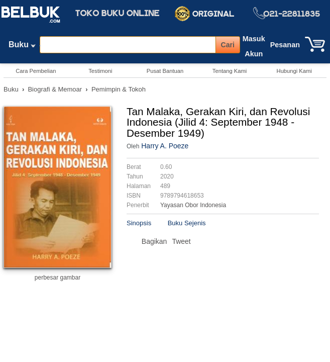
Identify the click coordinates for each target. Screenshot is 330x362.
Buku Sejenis (187, 223)
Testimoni (100, 71)
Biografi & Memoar (55, 89)
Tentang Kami (229, 71)
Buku (22, 46)
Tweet (181, 241)
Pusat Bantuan (165, 71)
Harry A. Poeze (164, 146)
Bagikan (154, 241)
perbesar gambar (57, 277)
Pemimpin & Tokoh (118, 89)
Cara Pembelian (36, 71)
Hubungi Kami (294, 71)
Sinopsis (139, 223)
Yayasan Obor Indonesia (193, 205)
